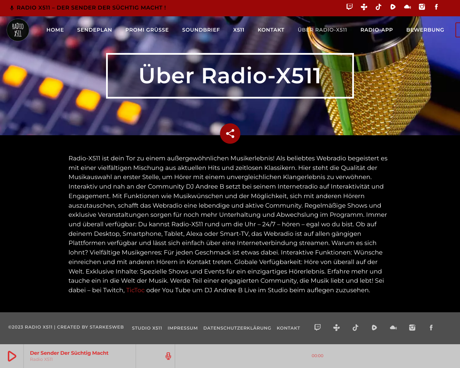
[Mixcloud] (407, 8)
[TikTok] (378, 8)
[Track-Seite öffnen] (167, 356)
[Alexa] (447, 12)
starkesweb (107, 327)
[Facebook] (436, 8)
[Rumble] (393, 8)
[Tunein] (364, 8)
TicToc (135, 290)
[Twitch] (349, 8)
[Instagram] (422, 8)
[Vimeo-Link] (18, 30)
